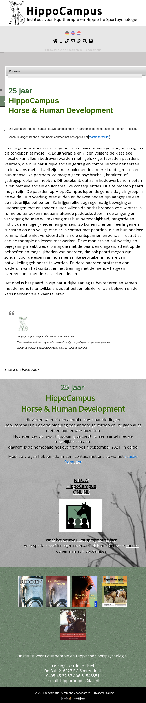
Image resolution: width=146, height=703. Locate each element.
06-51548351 (88, 675)
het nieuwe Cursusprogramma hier (86, 540)
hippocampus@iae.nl (79, 680)
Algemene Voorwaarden (76, 693)
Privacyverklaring (103, 693)
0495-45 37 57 (59, 675)
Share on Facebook (21, 369)
